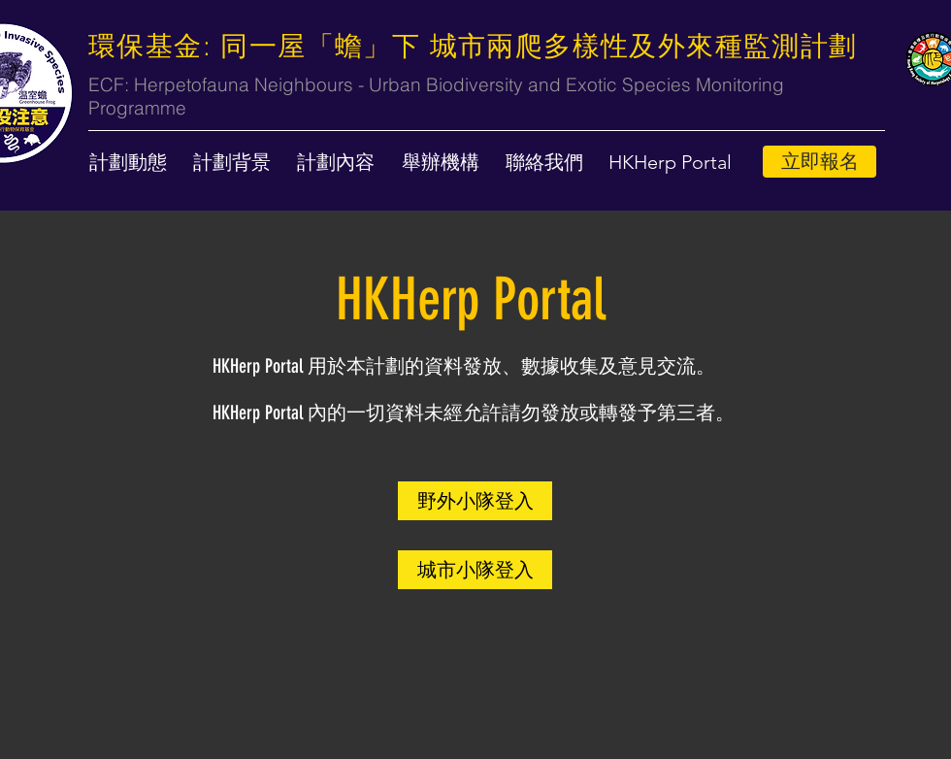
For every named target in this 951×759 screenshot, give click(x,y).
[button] (670, 162)
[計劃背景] (232, 162)
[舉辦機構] (440, 162)
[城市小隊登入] (475, 569)
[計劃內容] (336, 162)
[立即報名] (819, 162)
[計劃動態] (128, 162)
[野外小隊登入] (475, 500)
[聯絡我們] (544, 162)
